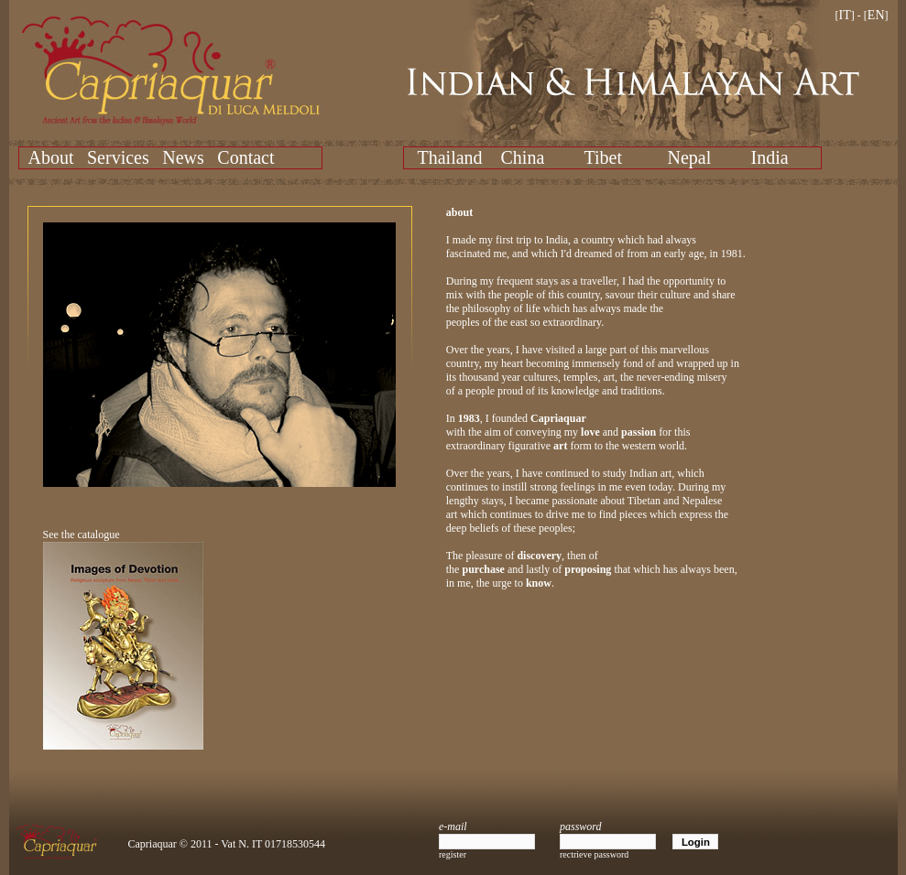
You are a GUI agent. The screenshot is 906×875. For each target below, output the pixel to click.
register (452, 854)
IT (845, 15)
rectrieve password (594, 854)
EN (876, 15)
